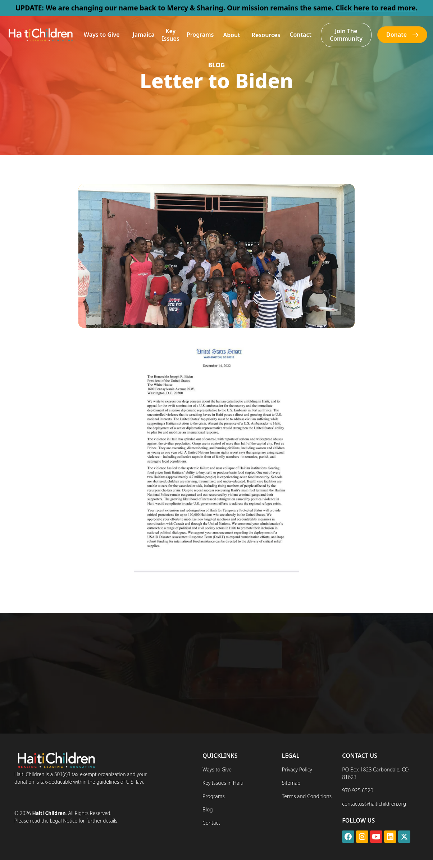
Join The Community (346, 34)
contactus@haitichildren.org (374, 803)
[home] (40, 34)
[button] (101, 34)
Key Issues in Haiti (222, 782)
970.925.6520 (357, 790)
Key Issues (170, 34)
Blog (207, 809)
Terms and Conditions (307, 796)
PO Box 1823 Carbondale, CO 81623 (375, 773)
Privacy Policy (297, 769)
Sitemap (291, 782)
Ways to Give (102, 35)
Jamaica (144, 35)
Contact (300, 35)
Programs (200, 35)
